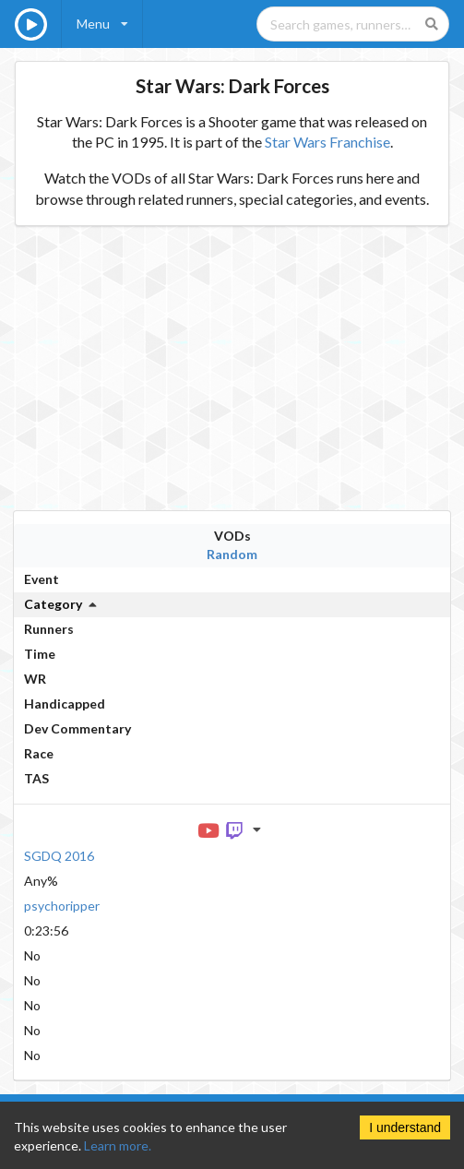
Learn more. (117, 1145)
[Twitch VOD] (235, 829)
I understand (405, 1127)
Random (232, 554)
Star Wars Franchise (327, 141)
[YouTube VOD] (209, 829)
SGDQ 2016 (59, 856)
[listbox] (102, 24)
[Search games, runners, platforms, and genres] (352, 24)
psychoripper (62, 905)
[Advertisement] (232, 368)
